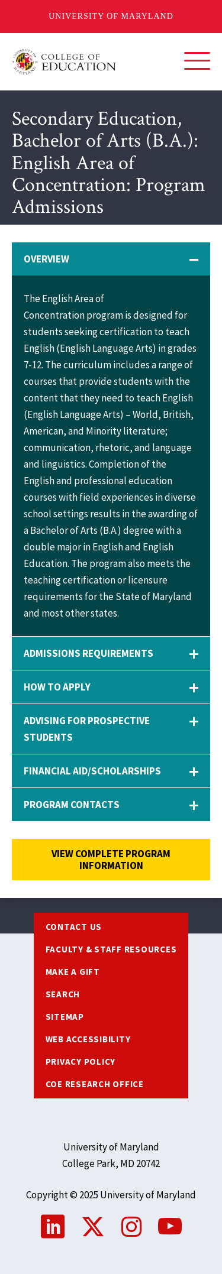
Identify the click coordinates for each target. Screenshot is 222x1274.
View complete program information (111, 859)
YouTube (170, 1227)
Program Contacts (72, 804)
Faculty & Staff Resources (111, 949)
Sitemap (65, 1016)
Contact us (74, 926)
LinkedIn (53, 1227)
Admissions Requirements (88, 653)
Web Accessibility (88, 1039)
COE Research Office (95, 1084)
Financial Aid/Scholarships (92, 770)
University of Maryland (111, 16)
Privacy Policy (81, 1061)
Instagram (131, 1227)
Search (63, 994)
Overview (46, 258)
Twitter (93, 1227)
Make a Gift (73, 971)
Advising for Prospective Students (87, 729)
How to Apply (57, 686)
